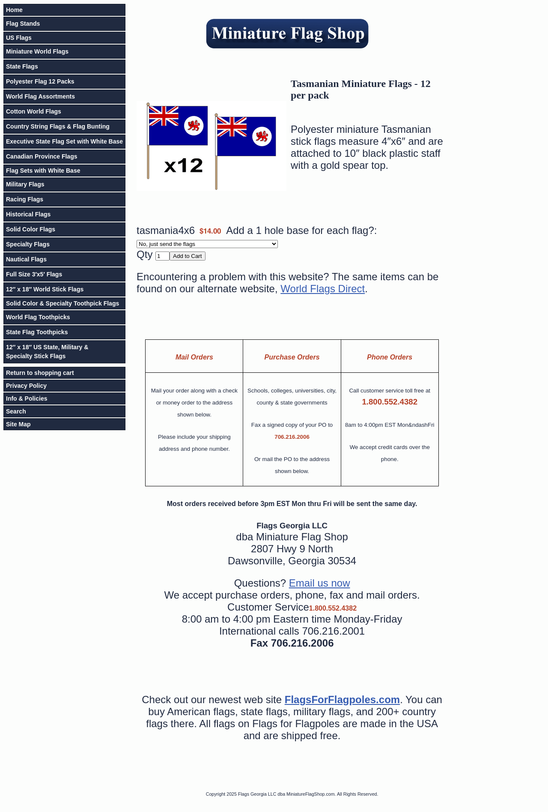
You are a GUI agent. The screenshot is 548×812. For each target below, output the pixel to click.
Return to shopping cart (40, 372)
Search (16, 411)
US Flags (19, 37)
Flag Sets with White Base (43, 170)
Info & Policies (26, 398)
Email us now (319, 583)
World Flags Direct (322, 288)
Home (14, 9)
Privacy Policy (26, 385)
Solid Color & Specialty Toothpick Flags (62, 303)
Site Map (18, 424)
